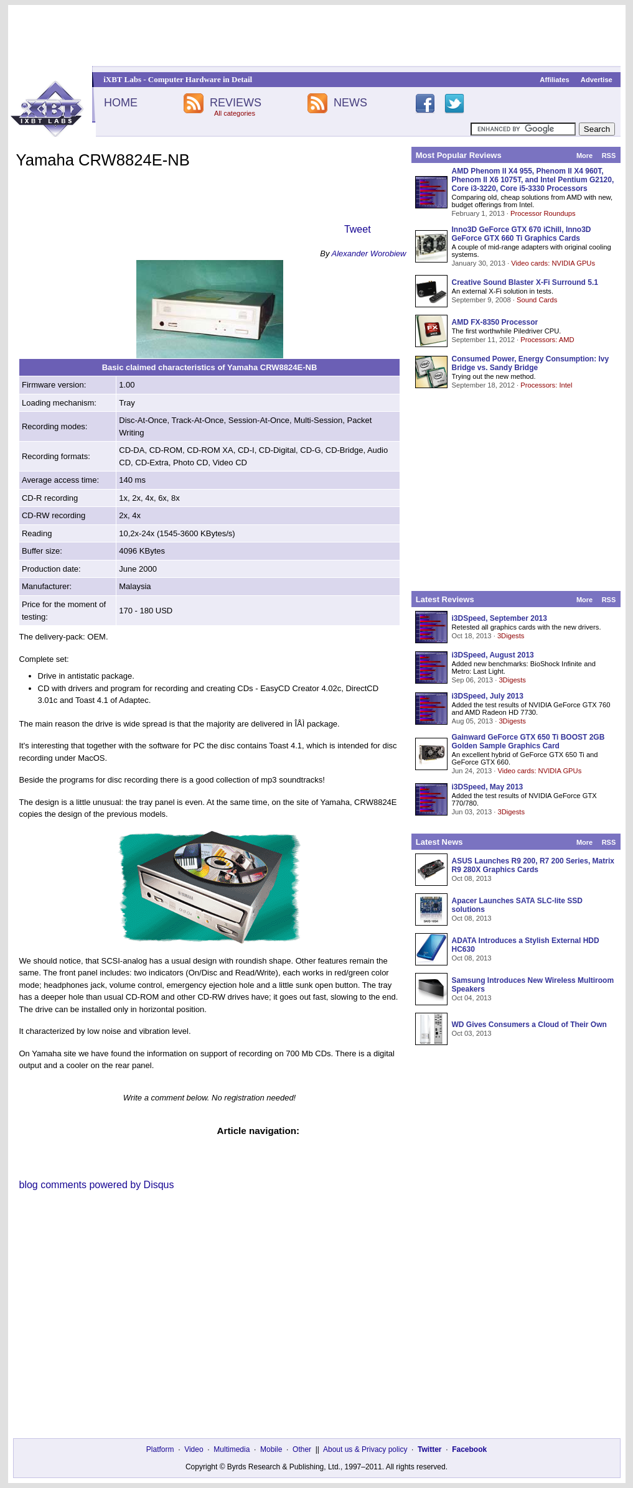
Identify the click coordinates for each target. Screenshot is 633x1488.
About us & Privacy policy (365, 1449)
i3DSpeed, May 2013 (487, 787)
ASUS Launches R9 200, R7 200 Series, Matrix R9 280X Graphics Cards (533, 865)
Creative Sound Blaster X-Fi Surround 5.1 (525, 282)
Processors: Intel (546, 385)
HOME (121, 102)
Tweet (357, 229)
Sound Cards (537, 300)
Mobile (271, 1449)
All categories (234, 113)
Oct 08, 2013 (472, 878)
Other (302, 1449)
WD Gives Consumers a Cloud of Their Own (529, 1024)
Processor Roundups (542, 213)
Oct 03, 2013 (472, 1033)
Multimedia (231, 1449)
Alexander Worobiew (369, 253)
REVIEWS (235, 102)
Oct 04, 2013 (472, 998)
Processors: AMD (547, 339)
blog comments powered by (96, 1184)
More (584, 155)
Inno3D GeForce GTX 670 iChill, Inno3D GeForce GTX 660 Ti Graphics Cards (521, 234)
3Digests (511, 635)
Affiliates (554, 79)
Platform (160, 1449)
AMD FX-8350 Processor (495, 322)
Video (193, 1449)
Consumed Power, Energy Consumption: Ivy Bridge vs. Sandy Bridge (530, 363)
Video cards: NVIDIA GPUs (553, 263)
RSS (609, 155)
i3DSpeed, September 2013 (499, 618)
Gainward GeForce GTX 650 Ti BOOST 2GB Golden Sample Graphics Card (528, 741)
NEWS (350, 102)
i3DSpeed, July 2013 (487, 696)
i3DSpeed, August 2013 (493, 655)
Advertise (596, 79)
